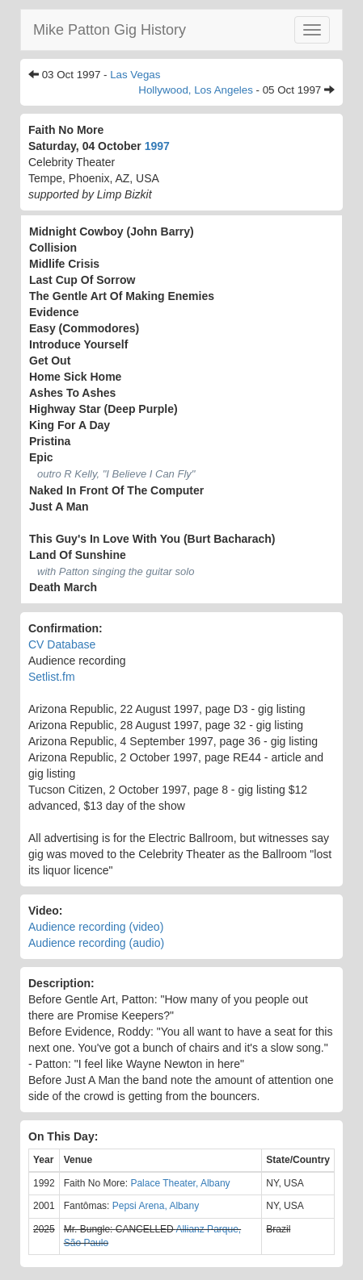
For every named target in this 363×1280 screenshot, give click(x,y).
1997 (157, 146)
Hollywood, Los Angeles (195, 90)
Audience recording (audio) (96, 942)
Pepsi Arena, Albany (155, 1205)
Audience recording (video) (95, 926)
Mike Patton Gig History (109, 30)
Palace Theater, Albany (180, 1183)
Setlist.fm (51, 676)
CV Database (61, 644)
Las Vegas (135, 75)
